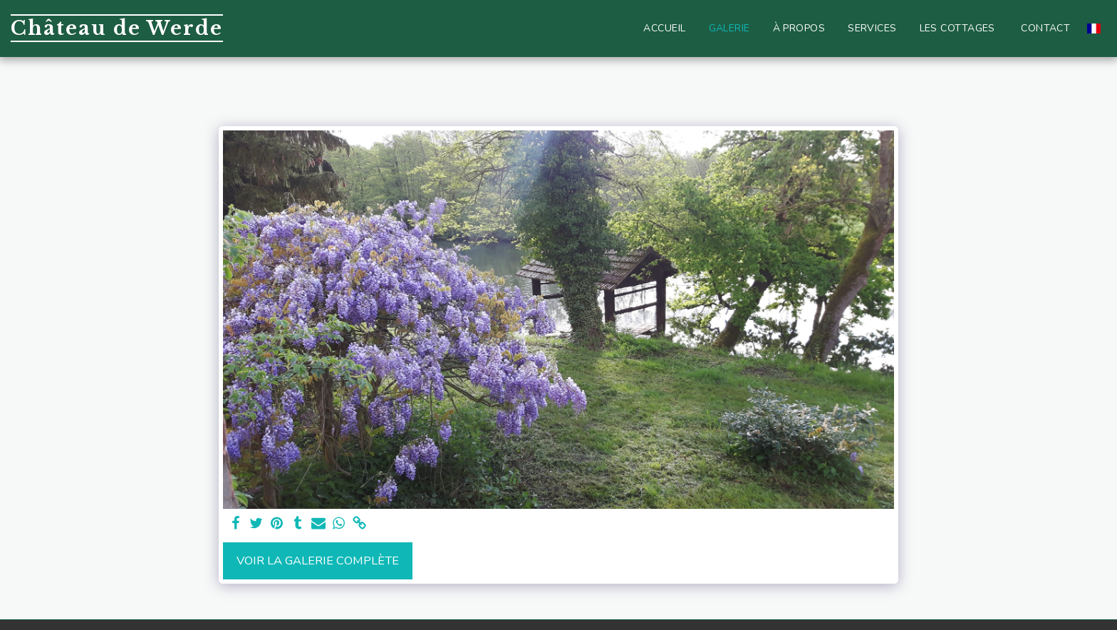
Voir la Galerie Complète (318, 560)
